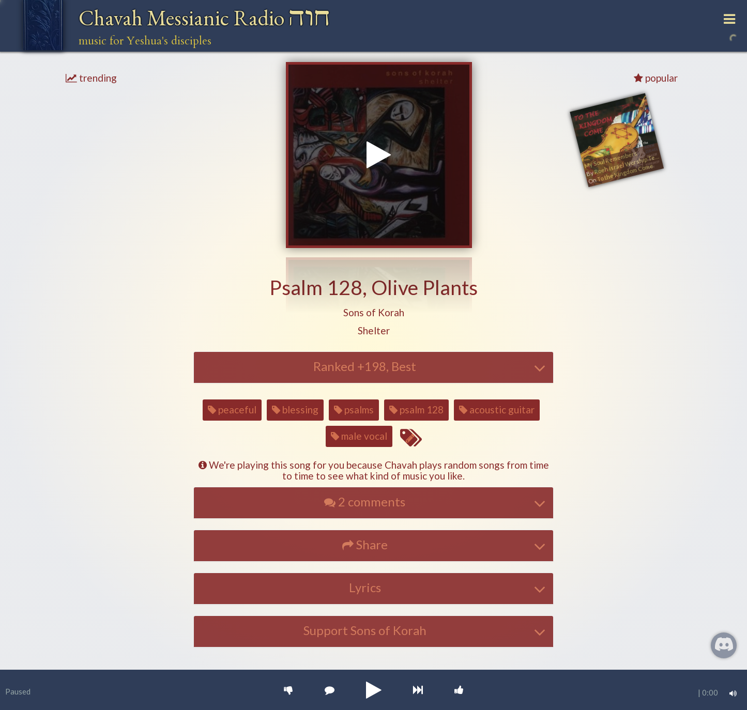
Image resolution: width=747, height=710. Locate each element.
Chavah (204, 18)
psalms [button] (354, 409)
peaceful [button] (232, 409)
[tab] (374, 367)
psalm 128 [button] (416, 409)
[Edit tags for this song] (410, 438)
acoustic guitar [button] (497, 409)
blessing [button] (295, 409)
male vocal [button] (359, 436)
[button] (373, 313)
